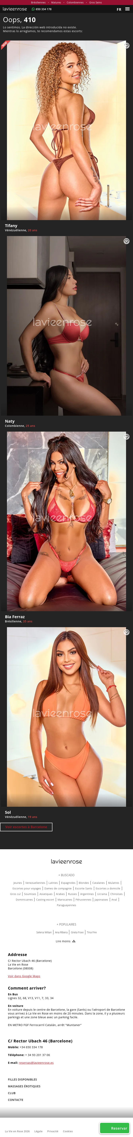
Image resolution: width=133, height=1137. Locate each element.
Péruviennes (83, 899)
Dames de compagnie (58, 888)
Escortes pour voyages (27, 888)
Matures (56, 2)
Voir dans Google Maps (24, 976)
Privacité (52, 1131)
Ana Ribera (61, 932)
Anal (114, 899)
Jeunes (17, 883)
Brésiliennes (38, 2)
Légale (39, 1131)
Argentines (87, 894)
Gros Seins (95, 2)
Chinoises (116, 894)
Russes (72, 894)
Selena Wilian (44, 932)
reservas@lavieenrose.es (36, 1063)
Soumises (30, 894)
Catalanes (98, 883)
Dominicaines (24, 899)
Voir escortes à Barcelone (26, 827)
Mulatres (113, 883)
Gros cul (15, 894)
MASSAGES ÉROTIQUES (24, 1086)
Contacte (15, 1100)
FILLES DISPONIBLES (22, 1079)
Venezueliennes (35, 883)
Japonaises (101, 899)
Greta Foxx (77, 932)
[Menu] (128, 8)
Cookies (68, 1131)
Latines (53, 883)
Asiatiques (46, 894)
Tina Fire (92, 932)
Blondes (84, 883)
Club (12, 1093)
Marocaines (65, 899)
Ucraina (102, 894)
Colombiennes (75, 2)
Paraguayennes (66, 905)
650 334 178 (43, 9)
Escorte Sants (83, 888)
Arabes (60, 894)
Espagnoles (68, 883)
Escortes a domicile (108, 888)
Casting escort (45, 899)
